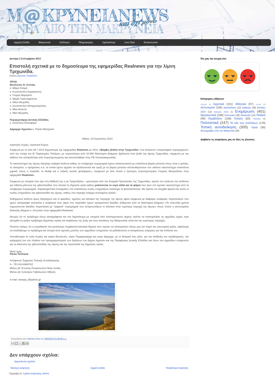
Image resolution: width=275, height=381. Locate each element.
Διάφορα (246, 107)
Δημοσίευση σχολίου (24, 361)
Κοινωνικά (230, 115)
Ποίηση (238, 118)
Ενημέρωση (244, 111)
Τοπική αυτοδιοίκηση (218, 127)
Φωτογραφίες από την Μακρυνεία (218, 130)
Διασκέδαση (230, 107)
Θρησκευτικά (208, 115)
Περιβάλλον (32, 76)
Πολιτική (256, 119)
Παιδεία (260, 115)
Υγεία (254, 127)
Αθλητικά (240, 104)
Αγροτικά (21, 76)
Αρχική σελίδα (98, 368)
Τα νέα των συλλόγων (244, 122)
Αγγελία (204, 104)
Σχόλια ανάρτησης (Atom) (36, 373)
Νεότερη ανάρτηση (20, 368)
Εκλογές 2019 (221, 112)
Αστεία (258, 104)
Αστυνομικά (208, 107)
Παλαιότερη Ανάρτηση (177, 368)
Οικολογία (246, 115)
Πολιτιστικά (209, 123)
